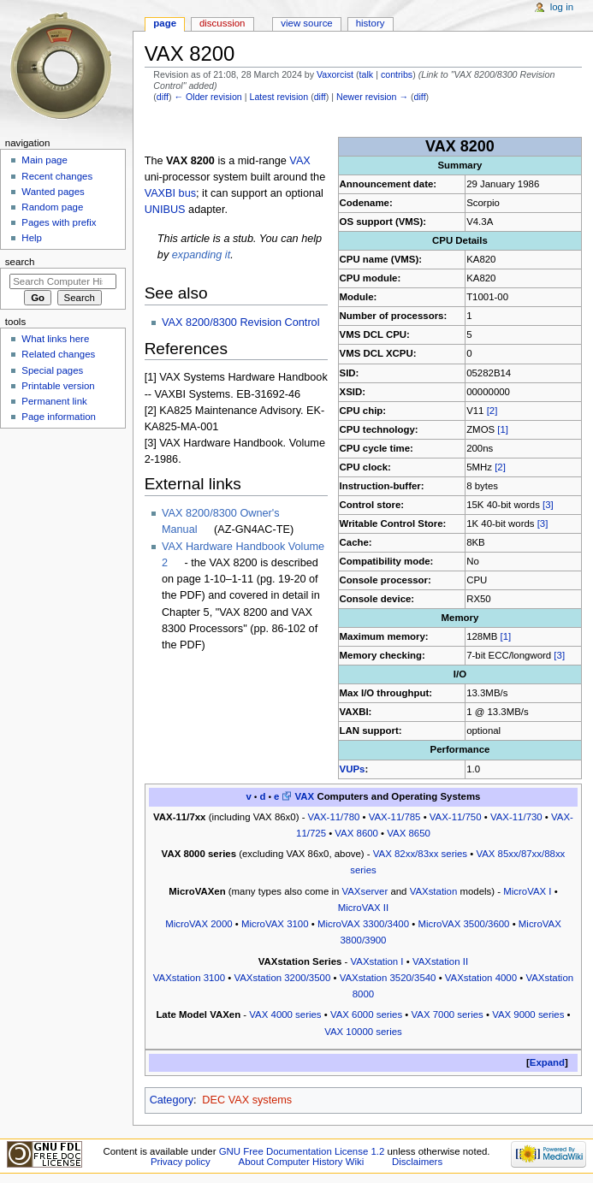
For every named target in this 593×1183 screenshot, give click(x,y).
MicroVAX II (363, 907)
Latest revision (278, 97)
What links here (55, 339)
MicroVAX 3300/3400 (363, 924)
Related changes (58, 354)
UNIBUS (165, 210)
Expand (547, 1062)
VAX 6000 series (366, 1014)
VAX (299, 161)
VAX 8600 (356, 833)
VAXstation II (440, 961)
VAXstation (434, 891)
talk (366, 74)
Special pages (52, 370)
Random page (52, 207)
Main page (44, 160)
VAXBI (160, 193)
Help (31, 238)
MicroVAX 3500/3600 (463, 924)
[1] (502, 429)
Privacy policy (181, 1161)
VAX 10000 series (363, 1031)
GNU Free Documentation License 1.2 (302, 1151)
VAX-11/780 (334, 817)
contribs (396, 74)
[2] (492, 410)
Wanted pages (52, 191)
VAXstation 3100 (189, 978)
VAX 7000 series (447, 1014)
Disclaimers (417, 1161)
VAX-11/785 (395, 817)
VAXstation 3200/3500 (282, 978)
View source (306, 23)
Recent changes (56, 176)
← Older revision (207, 97)
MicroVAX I (527, 891)
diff (163, 97)
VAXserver (364, 891)
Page (164, 23)
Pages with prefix (58, 222)
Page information (58, 416)
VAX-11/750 (456, 817)
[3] (548, 505)
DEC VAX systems (247, 1100)
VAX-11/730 (516, 817)
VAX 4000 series (285, 1014)
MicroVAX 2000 (199, 924)
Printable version (57, 386)
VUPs (352, 769)
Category (171, 1100)
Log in (561, 7)
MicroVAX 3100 (275, 924)
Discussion (222, 23)
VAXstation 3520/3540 (388, 978)
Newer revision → (372, 97)
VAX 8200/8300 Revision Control (241, 322)
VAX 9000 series (528, 1014)
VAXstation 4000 (481, 978)
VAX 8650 (408, 833)
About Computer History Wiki (302, 1161)
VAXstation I (377, 961)
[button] (547, 1063)
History (370, 23)
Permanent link (53, 401)
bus (187, 193)
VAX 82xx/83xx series (420, 854)
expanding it (201, 255)
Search (20, 262)
